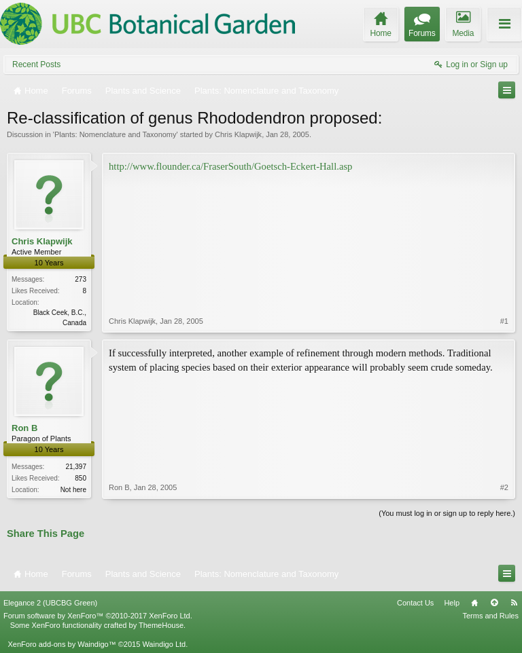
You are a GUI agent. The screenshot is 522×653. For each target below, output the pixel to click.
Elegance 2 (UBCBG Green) (50, 603)
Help (451, 603)
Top (494, 603)
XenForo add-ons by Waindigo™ (61, 644)
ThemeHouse (161, 625)
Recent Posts (36, 64)
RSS (514, 603)
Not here (73, 489)
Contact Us (415, 603)
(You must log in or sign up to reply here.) (447, 513)
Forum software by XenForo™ (97, 616)
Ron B (24, 428)
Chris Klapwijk (238, 134)
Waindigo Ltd (164, 644)
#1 (504, 321)
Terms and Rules (490, 616)
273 (80, 279)
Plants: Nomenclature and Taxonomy (115, 134)
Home (474, 603)
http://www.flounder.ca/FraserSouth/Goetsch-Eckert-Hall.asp (230, 166)
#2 (504, 487)
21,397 (75, 466)
